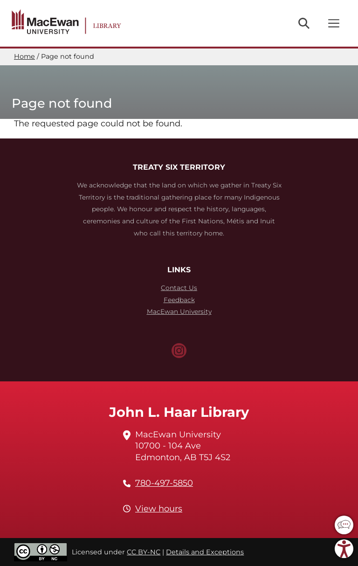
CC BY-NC (143, 552)
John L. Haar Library (179, 412)
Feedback (179, 300)
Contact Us (179, 287)
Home (24, 56)
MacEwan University (179, 311)
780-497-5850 (164, 483)
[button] (344, 525)
